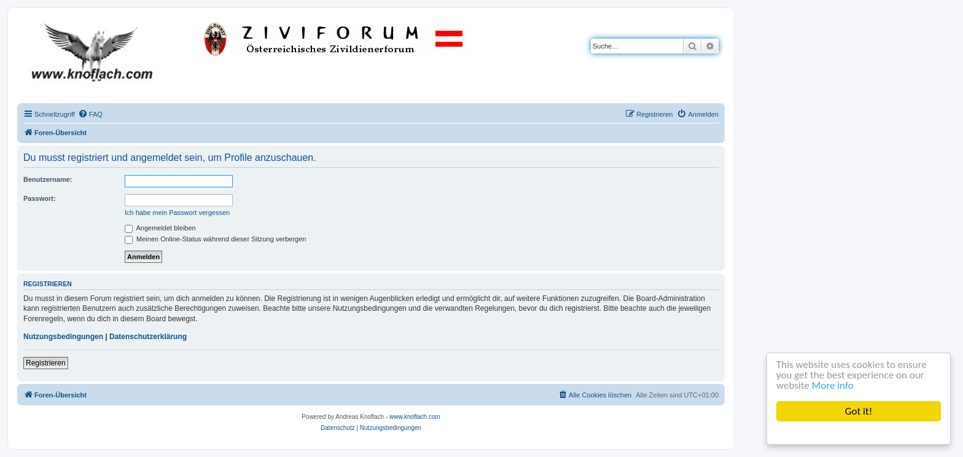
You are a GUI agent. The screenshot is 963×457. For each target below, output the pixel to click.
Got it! (858, 411)
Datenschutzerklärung (148, 336)
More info (833, 385)
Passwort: (39, 198)
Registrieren (46, 363)
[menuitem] (90, 114)
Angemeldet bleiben (160, 228)
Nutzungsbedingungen (63, 336)
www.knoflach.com (414, 416)
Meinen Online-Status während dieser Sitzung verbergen (215, 239)
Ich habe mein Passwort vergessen (177, 212)
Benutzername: (47, 179)
